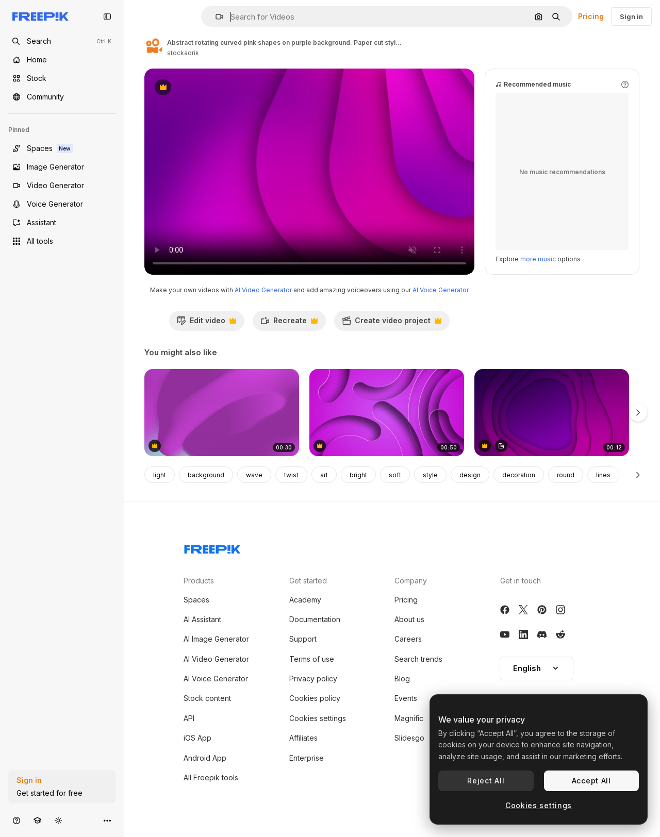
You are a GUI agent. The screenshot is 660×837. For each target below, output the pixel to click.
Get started (308, 580)
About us (409, 619)
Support (303, 638)
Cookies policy (314, 698)
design (470, 475)
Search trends (418, 659)
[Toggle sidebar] (107, 16)
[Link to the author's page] (153, 46)
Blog (402, 678)
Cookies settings (317, 718)
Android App (205, 758)
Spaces (196, 599)
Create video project (391, 323)
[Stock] (62, 78)
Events (405, 698)
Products (199, 580)
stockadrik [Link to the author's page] (183, 53)
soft (395, 475)
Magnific (408, 718)
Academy (305, 599)
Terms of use (311, 659)
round (565, 475)
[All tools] (62, 241)
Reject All (485, 780)
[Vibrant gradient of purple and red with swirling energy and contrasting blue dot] (221, 412)
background (206, 475)
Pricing (591, 16)
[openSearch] (62, 41)
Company (410, 580)
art (324, 475)
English (536, 668)
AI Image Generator (216, 638)
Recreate (289, 323)
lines (603, 475)
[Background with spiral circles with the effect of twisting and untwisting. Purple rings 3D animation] (386, 412)
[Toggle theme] (58, 820)
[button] (215, 17)
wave (254, 475)
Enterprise (306, 758)
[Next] (638, 474)
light (159, 475)
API (189, 718)
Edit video (206, 323)
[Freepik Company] (212, 547)
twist (291, 475)
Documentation (314, 619)
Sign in (631, 16)
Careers (408, 638)
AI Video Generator (263, 290)
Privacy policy (313, 678)
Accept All (591, 780)
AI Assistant (202, 619)
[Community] (62, 97)
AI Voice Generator (440, 290)
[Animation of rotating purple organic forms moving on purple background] (551, 412)
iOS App (197, 737)
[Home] (62, 60)
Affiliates (303, 737)
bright (358, 475)
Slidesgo (409, 737)
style (430, 475)
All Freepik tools (211, 777)
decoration (518, 475)
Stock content (207, 698)
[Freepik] (40, 16)
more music (538, 259)
